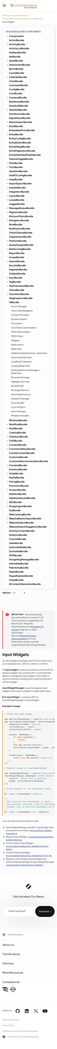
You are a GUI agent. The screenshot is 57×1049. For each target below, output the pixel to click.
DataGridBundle (16, 109)
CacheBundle (16, 72)
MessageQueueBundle (20, 207)
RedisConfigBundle (18, 248)
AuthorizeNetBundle (20, 547)
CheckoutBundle (17, 436)
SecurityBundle (17, 265)
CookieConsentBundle (21, 452)
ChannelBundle (17, 538)
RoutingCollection (20, 390)
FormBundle (14, 166)
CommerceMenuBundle (20, 448)
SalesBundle (16, 543)
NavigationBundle (17, 220)
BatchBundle (16, 68)
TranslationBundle (17, 293)
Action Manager (19, 306)
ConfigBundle (16, 89)
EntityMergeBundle (19, 146)
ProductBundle (16, 489)
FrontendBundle (16, 465)
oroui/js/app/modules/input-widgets (24, 865)
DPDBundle (15, 555)
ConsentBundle (16, 444)
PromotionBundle (19, 485)
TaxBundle (14, 510)
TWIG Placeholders (20, 331)
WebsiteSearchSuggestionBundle (28, 526)
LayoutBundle (15, 195)
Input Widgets (18, 407)
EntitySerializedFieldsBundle (25, 154)
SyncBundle (14, 277)
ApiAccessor (17, 344)
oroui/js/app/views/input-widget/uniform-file (29, 855)
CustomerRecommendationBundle (28, 461)
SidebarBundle (17, 273)
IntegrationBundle (19, 191)
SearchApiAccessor (21, 394)
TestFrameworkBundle (20, 285)
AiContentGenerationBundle (25, 584)
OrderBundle (14, 473)
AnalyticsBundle (18, 534)
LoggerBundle (17, 203)
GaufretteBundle (18, 171)
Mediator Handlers (20, 415)
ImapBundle (14, 179)
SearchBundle (15, 261)
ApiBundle (14, 56)
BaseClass (16, 348)
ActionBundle (16, 40)
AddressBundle (17, 52)
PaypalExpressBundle (21, 575)
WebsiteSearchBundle (20, 522)
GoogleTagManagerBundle (24, 559)
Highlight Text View (20, 381)
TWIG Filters (17, 336)
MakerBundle (16, 571)
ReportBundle (16, 253)
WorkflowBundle (16, 424)
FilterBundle (14, 162)
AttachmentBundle (18, 64)
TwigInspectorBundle (20, 298)
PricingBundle (15, 481)
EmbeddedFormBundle (22, 130)
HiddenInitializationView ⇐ (29, 353)
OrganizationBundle (20, 236)
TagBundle (13, 281)
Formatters (16, 323)
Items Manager (18, 411)
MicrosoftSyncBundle (21, 216)
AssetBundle (14, 60)
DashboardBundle (19, 101)
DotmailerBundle (18, 551)
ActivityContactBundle (21, 530)
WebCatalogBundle (20, 514)
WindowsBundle (18, 420)
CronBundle (15, 93)
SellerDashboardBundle (22, 498)
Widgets (15, 340)
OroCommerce (15, 934)
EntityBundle (14, 134)
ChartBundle (16, 81)
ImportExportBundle (18, 183)
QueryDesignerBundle (19, 244)
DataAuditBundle (18, 105)
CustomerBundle (18, 457)
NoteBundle (15, 224)
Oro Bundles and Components (15, 19)
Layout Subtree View (21, 357)
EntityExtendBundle (20, 142)
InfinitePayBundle (18, 563)
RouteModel (17, 385)
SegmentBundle (18, 269)
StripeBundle (16, 579)
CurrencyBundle (16, 97)
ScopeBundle (16, 257)
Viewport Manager (20, 398)
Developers (23, 15)
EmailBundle (14, 126)
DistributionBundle (19, 113)
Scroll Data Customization (23, 327)
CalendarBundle (16, 76)
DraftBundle (14, 428)
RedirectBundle (17, 493)
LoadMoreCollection (21, 361)
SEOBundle (14, 501)
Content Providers (20, 314)
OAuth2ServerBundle (20, 232)
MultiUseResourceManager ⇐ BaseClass (26, 371)
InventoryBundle (18, 469)
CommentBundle (18, 85)
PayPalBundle (16, 477)
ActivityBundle (15, 44)
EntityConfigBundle (20, 138)
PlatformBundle (16, 240)
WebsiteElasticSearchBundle (23, 518)
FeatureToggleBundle (21, 158)
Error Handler (17, 402)
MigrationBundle (16, 212)
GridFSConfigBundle (20, 175)
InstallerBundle (16, 187)
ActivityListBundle (19, 48)
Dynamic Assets (19, 319)
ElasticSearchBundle (19, 121)
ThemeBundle (16, 289)
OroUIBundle (35, 19)
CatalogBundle (17, 432)
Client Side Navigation (22, 310)
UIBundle (12, 302)
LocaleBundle (15, 199)
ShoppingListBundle (19, 506)
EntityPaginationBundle (22, 150)
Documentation (9, 15)
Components (15, 35)
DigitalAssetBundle (19, 117)
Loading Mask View (20, 365)
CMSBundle (14, 440)
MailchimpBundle (18, 567)
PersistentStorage (20, 377)
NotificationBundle (19, 228)
